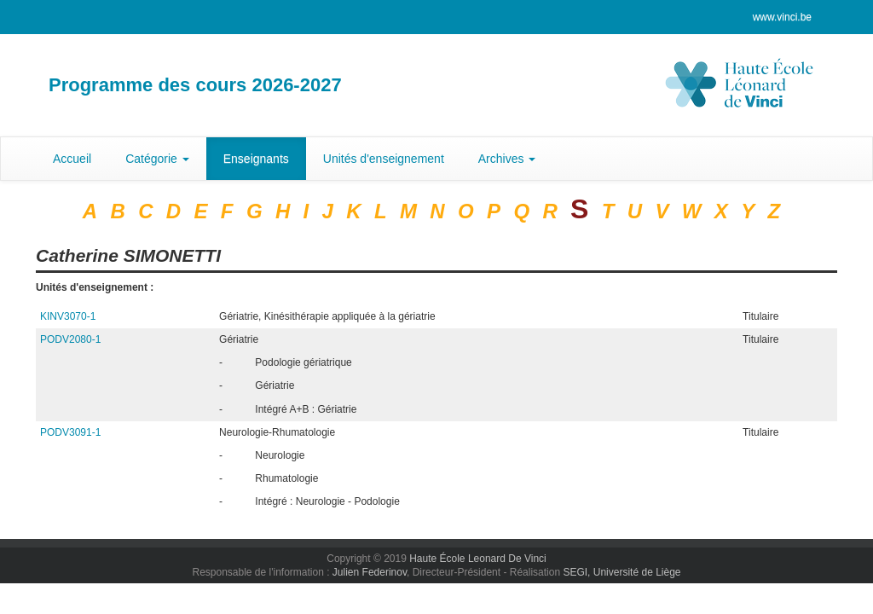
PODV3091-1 (70, 432)
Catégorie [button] (157, 158)
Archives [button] (507, 158)
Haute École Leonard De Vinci (477, 559)
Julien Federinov (369, 572)
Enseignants (256, 158)
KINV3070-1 (67, 316)
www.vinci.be (782, 17)
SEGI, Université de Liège (621, 572)
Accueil (72, 158)
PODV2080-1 (70, 339)
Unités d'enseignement (383, 158)
